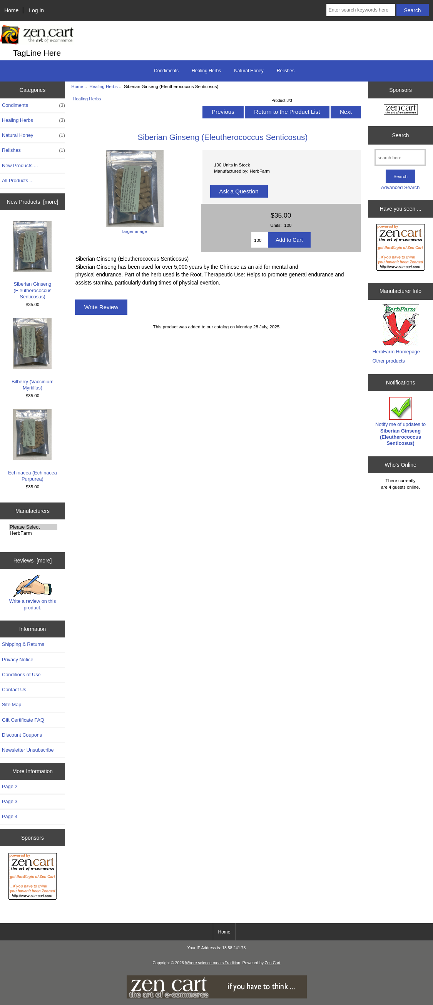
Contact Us (14, 689)
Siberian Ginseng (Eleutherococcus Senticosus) (32, 260)
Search (400, 135)
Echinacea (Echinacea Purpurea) (32, 445)
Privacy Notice (17, 659)
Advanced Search (400, 187)
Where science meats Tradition (212, 963)
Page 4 (9, 816)
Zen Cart (273, 963)
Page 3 (9, 801)
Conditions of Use (21, 674)
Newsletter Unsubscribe (28, 750)
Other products (389, 361)
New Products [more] (33, 202)
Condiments (166, 70)
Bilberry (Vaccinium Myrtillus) (32, 354)
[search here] (400, 157)
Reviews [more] (32, 560)
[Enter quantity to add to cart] (259, 240)
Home (11, 10)
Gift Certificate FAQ (23, 720)
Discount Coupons (22, 735)
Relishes (285, 70)
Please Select (33, 527)
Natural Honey (249, 70)
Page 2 (9, 786)
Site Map (11, 704)
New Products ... (20, 165)
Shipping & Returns (23, 644)
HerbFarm (33, 533)
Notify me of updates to (400, 421)
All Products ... (17, 180)
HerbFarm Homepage (396, 351)
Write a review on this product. (32, 592)
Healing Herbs (103, 86)
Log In (36, 10)
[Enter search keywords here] (360, 10)
